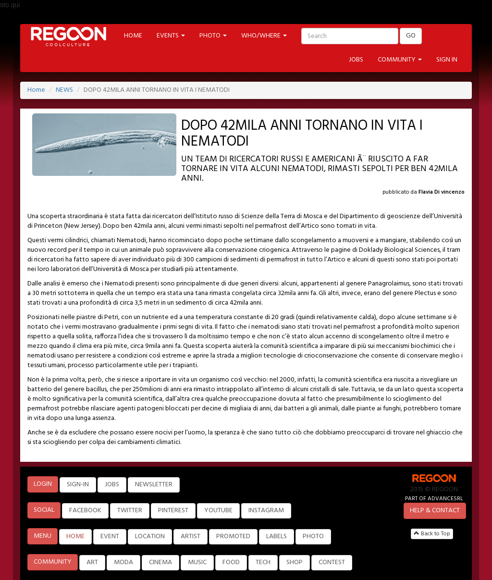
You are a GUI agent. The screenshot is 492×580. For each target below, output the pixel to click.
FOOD (231, 562)
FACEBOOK (85, 510)
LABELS (276, 536)
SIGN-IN (78, 484)
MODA (123, 562)
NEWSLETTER (153, 484)
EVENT (109, 536)
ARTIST (190, 536)
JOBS (356, 59)
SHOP (294, 562)
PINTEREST (173, 510)
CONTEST (332, 562)
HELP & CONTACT (435, 510)
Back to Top (432, 534)
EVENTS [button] (171, 35)
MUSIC (197, 562)
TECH (263, 562)
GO (411, 35)
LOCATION (150, 536)
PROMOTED (233, 536)
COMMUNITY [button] (400, 59)
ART (92, 562)
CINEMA (160, 562)
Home (36, 90)
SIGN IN (446, 59)
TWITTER (129, 510)
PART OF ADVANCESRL (434, 498)
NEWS (64, 90)
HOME (133, 35)
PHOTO (313, 536)
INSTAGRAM (266, 510)
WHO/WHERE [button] (264, 35)
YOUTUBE (218, 510)
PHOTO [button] (213, 35)
